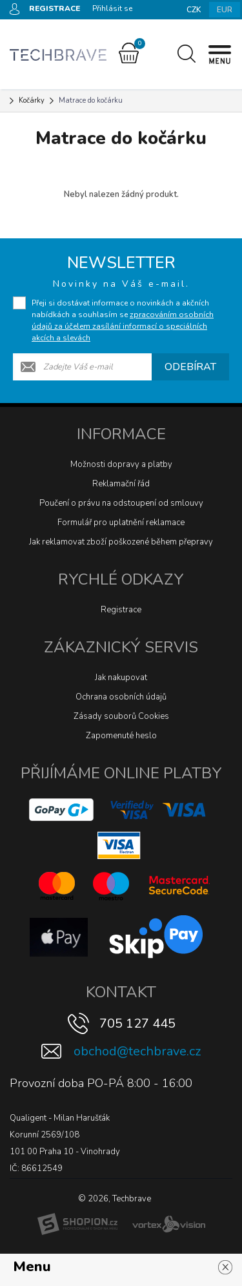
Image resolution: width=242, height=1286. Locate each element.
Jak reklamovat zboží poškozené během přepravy (121, 542)
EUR (224, 10)
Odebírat (190, 367)
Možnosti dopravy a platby (121, 464)
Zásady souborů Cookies (121, 716)
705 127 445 (137, 1023)
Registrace (121, 610)
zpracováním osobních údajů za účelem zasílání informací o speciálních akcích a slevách (123, 326)
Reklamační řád (121, 484)
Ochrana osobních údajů (121, 697)
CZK (194, 10)
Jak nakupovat (121, 677)
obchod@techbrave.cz (137, 1051)
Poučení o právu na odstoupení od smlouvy (121, 503)
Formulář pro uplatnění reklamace (121, 522)
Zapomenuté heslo (121, 736)
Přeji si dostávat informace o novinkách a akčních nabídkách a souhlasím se (123, 320)
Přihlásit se (112, 8)
